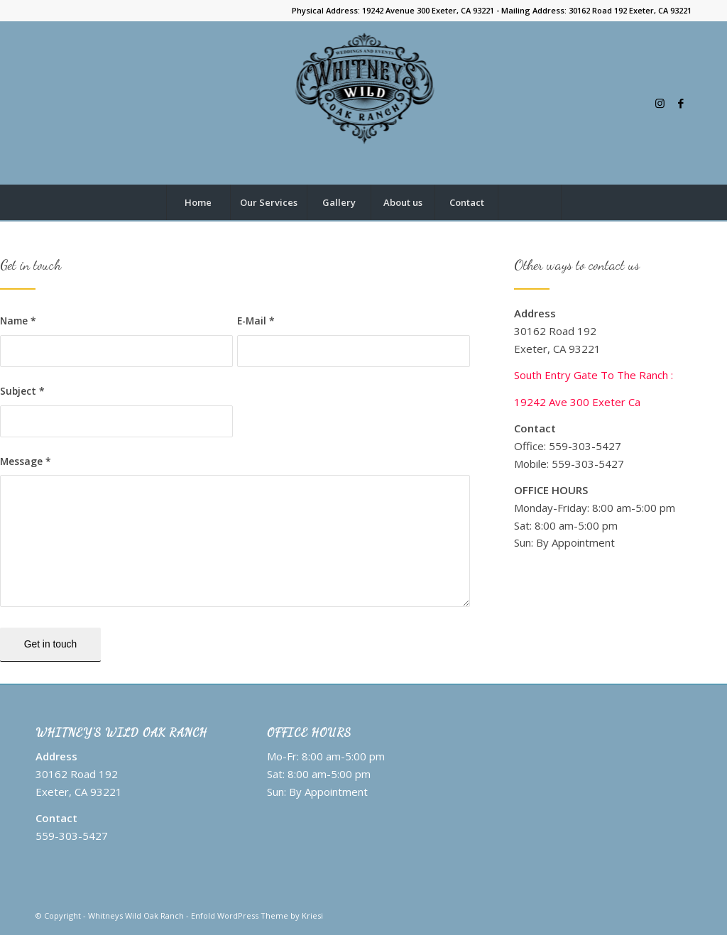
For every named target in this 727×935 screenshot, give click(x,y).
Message (25, 461)
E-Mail (256, 320)
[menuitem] (198, 202)
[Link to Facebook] (681, 103)
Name (18, 320)
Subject (22, 391)
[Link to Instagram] (659, 103)
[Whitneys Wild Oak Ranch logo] (363, 103)
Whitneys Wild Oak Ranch (136, 915)
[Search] (530, 202)
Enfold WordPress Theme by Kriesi (257, 915)
